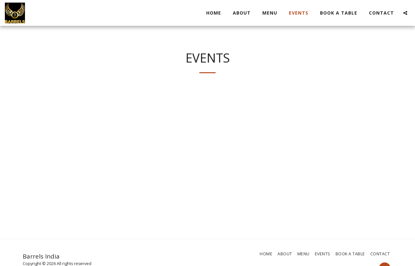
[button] (405, 13)
